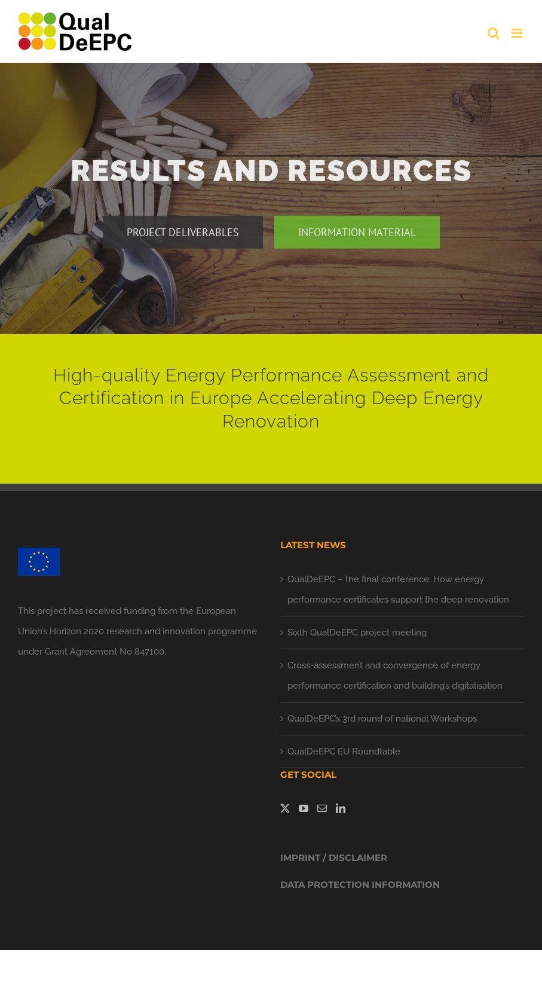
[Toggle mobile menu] (518, 33)
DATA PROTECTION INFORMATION (360, 884)
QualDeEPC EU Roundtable (343, 751)
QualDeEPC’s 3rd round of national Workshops (382, 718)
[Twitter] (285, 808)
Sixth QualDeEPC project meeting (357, 632)
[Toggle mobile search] (494, 33)
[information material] (357, 234)
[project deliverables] (183, 234)
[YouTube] (303, 808)
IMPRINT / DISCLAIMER (333, 857)
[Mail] (322, 808)
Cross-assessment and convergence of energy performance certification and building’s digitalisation (395, 675)
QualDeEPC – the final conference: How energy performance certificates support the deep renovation (398, 589)
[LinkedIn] (340, 808)
